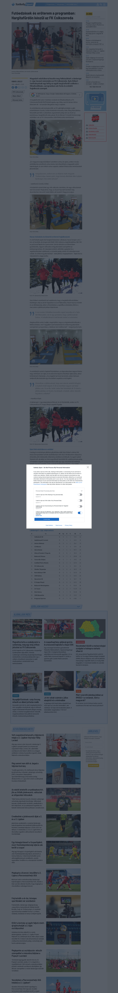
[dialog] (59, 496)
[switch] (80, 494)
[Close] (88, 467)
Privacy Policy (68, 525)
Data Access (59, 525)
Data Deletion (49, 525)
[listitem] (59, 491)
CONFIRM (47, 519)
